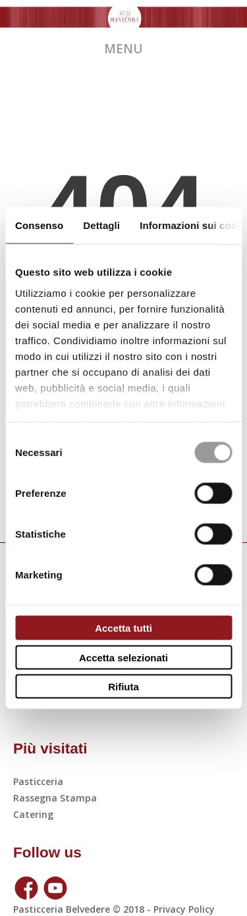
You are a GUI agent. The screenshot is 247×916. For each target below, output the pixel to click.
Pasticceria (38, 781)
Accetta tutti (123, 628)
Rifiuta (123, 686)
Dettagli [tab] (101, 225)
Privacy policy (183, 909)
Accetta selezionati (123, 657)
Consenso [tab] (39, 225)
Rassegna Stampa (55, 798)
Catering (33, 814)
